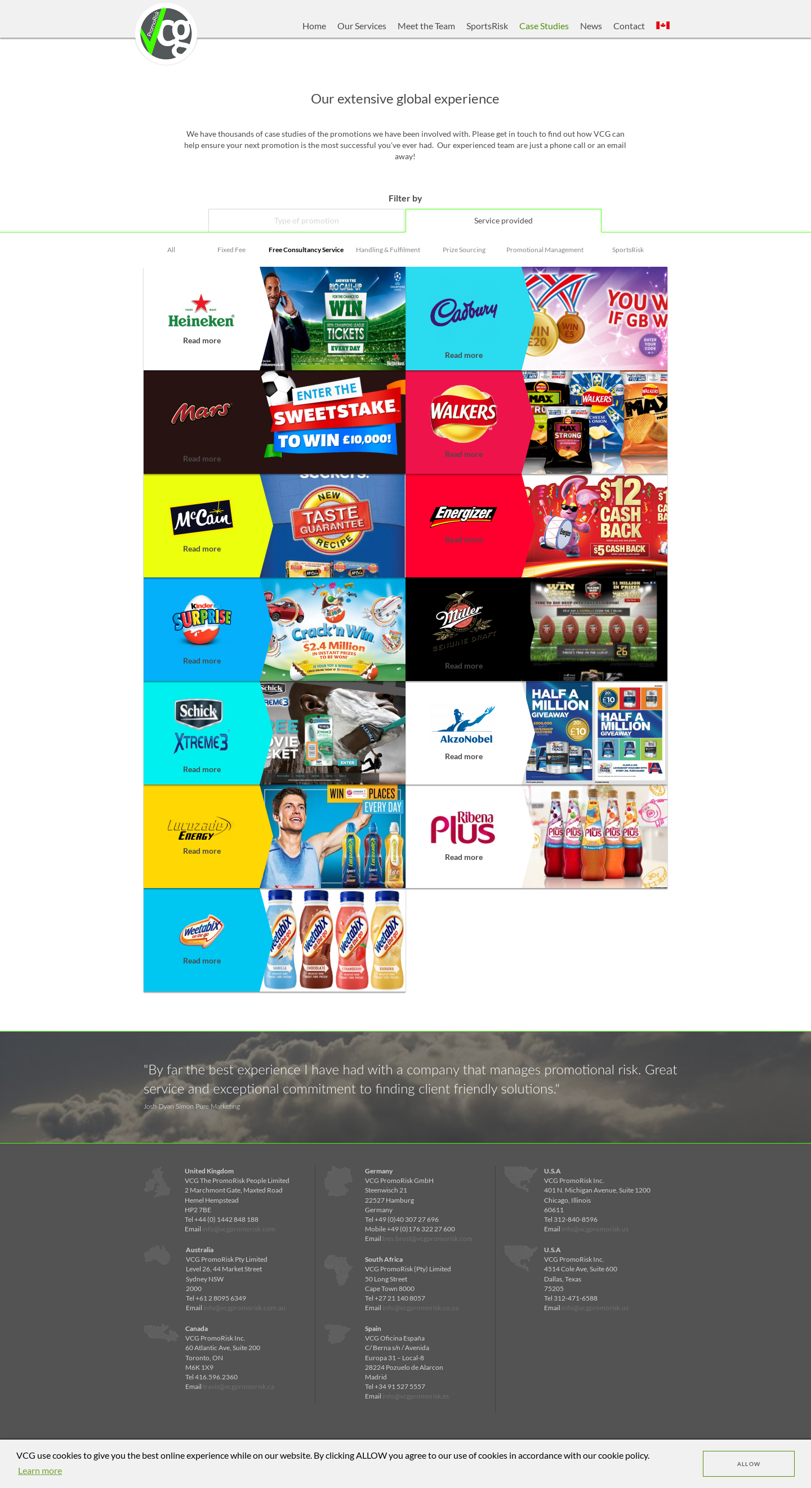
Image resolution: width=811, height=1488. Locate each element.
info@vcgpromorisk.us (595, 1229)
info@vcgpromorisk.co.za (420, 1307)
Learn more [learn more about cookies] (40, 1470)
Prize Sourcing (464, 249)
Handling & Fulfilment (388, 249)
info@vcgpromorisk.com (238, 1229)
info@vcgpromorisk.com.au (244, 1307)
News (591, 25)
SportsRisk (487, 25)
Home (314, 25)
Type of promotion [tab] (306, 220)
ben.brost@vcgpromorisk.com (427, 1238)
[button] (662, 26)
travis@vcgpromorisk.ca (238, 1386)
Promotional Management (544, 249)
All (171, 249)
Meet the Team (426, 25)
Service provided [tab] (503, 220)
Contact (629, 25)
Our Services (361, 25)
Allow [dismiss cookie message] (749, 1463)
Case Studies (544, 25)
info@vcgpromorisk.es (415, 1396)
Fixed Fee (231, 249)
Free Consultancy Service (306, 249)
